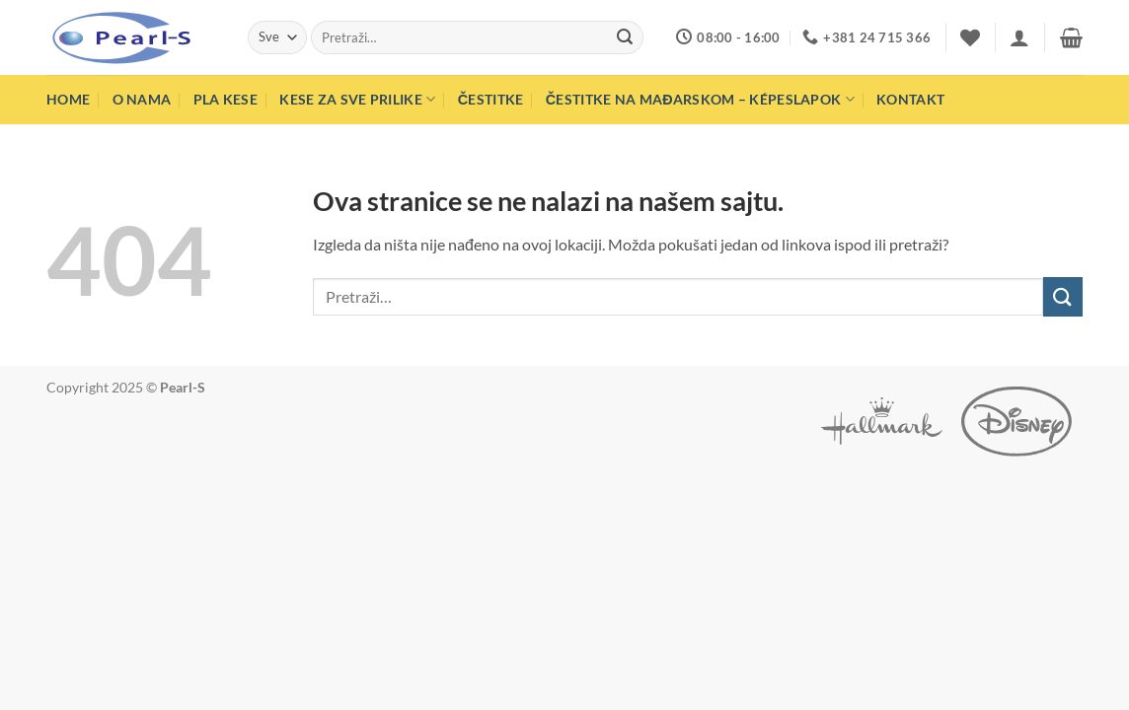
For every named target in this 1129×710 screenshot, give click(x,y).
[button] (1019, 37)
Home (68, 99)
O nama (142, 99)
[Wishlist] (970, 37)
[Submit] (625, 37)
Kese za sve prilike (357, 99)
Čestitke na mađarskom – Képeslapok (700, 99)
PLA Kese (225, 99)
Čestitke (491, 99)
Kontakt (910, 99)
